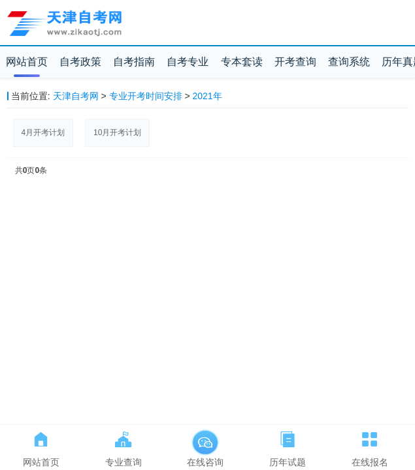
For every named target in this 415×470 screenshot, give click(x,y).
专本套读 (242, 61)
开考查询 (295, 61)
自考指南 (134, 61)
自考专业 (187, 61)
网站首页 (27, 61)
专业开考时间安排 (145, 96)
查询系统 (349, 61)
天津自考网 (76, 96)
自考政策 (80, 61)
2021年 (207, 96)
